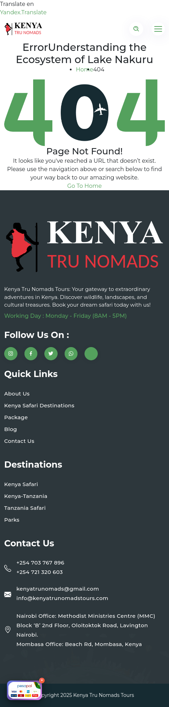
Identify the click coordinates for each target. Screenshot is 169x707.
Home (84, 69)
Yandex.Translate (23, 12)
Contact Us (19, 441)
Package (16, 417)
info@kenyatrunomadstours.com (62, 598)
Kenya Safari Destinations (39, 405)
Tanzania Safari (25, 508)
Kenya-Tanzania (25, 496)
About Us (17, 393)
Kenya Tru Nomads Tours (103, 695)
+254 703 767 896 (40, 562)
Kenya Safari (21, 484)
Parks (12, 519)
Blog (10, 429)
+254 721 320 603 (39, 572)
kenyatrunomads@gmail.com (57, 588)
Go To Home (84, 186)
